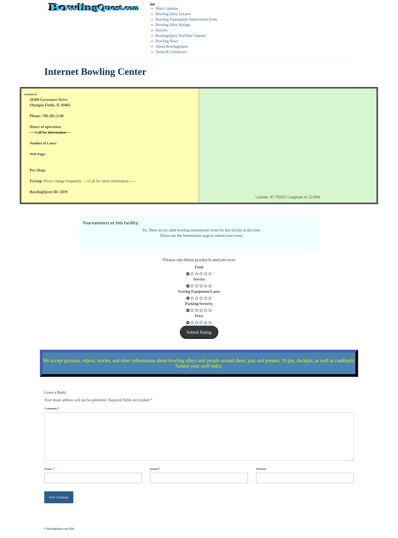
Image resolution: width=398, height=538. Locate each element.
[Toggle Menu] (152, 4)
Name (49, 468)
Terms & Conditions (171, 52)
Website (261, 468)
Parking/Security (199, 304)
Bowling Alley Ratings (173, 25)
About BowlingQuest (172, 46)
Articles (162, 30)
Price (199, 316)
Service (199, 279)
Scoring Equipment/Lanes (199, 291)
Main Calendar (167, 9)
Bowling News (167, 41)
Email (155, 468)
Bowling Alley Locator (173, 14)
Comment (51, 408)
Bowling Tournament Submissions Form (186, 19)
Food (199, 267)
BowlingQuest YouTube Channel (181, 36)
